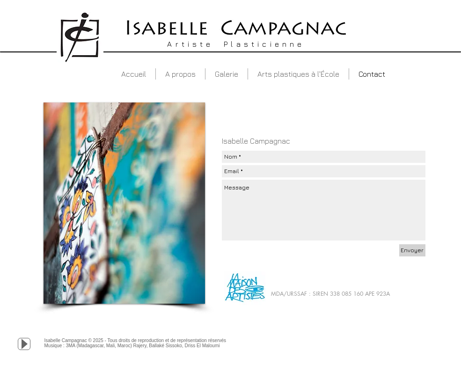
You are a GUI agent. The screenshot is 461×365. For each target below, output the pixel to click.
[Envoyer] (412, 250)
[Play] (24, 344)
